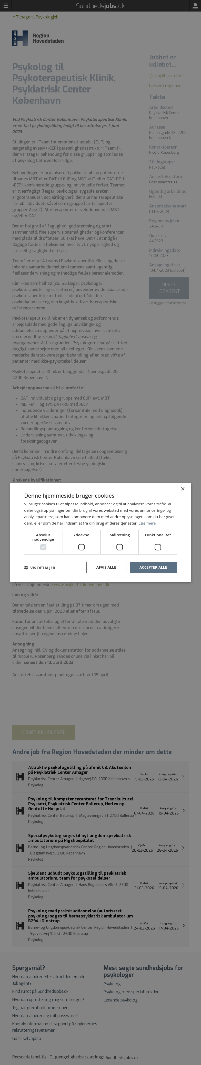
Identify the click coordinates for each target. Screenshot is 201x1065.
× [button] (183, 489)
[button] (39, 567)
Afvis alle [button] (105, 567)
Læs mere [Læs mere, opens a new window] (147, 522)
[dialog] (100, 532)
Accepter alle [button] (152, 567)
